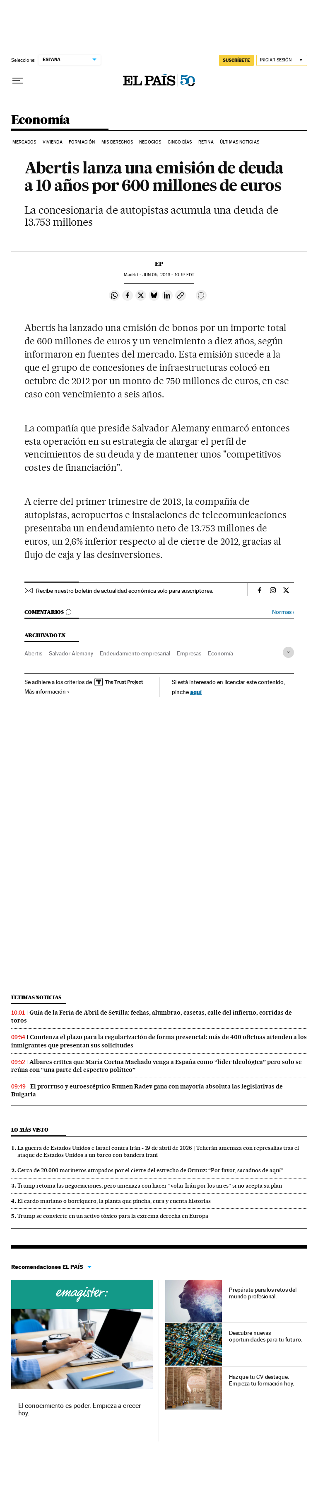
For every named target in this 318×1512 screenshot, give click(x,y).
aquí (196, 691)
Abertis (33, 653)
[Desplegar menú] (17, 81)
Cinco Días (180, 142)
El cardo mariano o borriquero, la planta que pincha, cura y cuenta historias (114, 1201)
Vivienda (53, 142)
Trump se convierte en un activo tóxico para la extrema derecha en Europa (112, 1216)
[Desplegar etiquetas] (288, 652)
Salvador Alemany (71, 653)
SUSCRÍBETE (236, 60)
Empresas (189, 653)
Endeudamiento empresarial (135, 653)
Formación (82, 142)
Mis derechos (117, 142)
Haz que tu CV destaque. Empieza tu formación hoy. (261, 1380)
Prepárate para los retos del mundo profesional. (262, 1293)
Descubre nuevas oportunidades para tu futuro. (265, 1336)
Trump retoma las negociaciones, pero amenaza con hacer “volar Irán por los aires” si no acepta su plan (149, 1185)
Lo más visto (29, 1130)
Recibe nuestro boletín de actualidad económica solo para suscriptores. (124, 590)
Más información (47, 691)
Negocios (150, 142)
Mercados (24, 142)
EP (159, 264)
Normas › (283, 612)
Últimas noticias (36, 997)
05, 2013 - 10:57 (168, 275)
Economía (40, 120)
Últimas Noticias (239, 142)
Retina (206, 142)
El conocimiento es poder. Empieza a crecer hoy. (79, 1409)
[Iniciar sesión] (281, 60)
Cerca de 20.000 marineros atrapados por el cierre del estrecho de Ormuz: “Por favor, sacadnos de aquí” (150, 1170)
